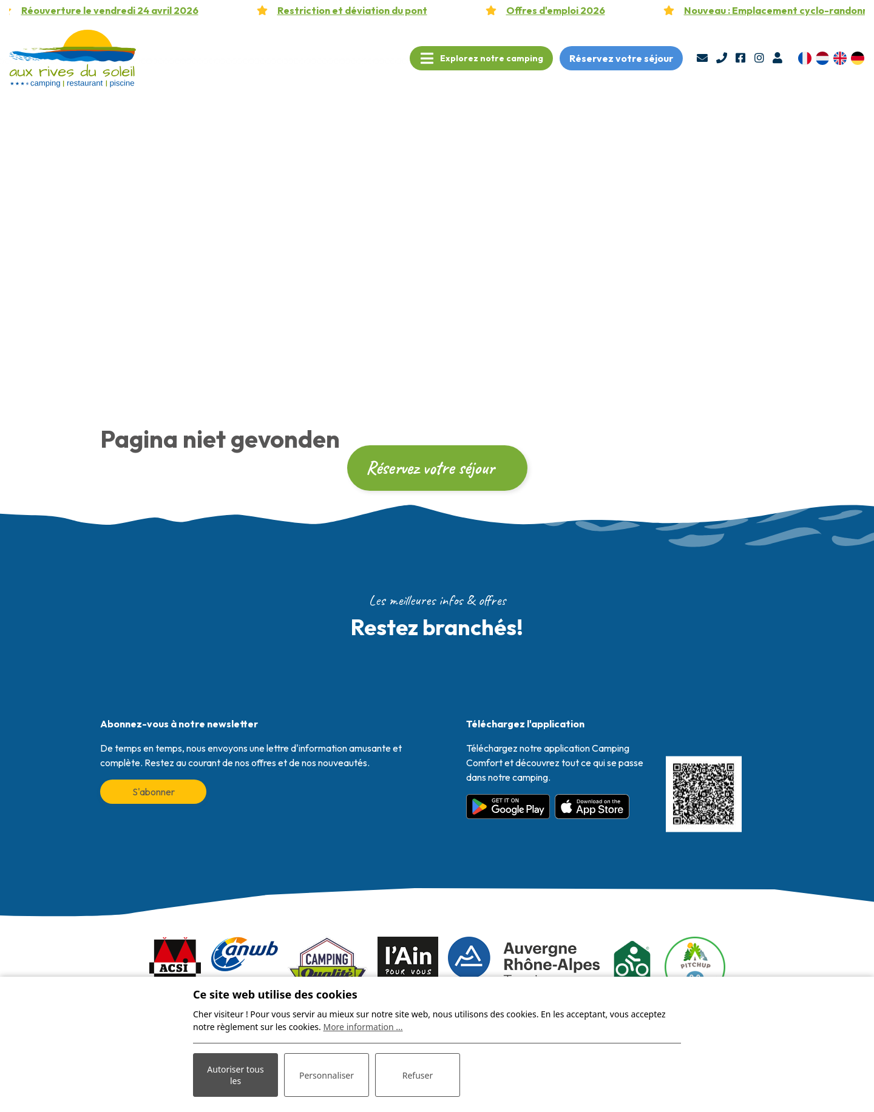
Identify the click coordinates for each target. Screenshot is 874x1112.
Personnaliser (326, 1075)
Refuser (417, 1075)
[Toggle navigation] (481, 58)
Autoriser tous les (235, 1075)
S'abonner (153, 792)
